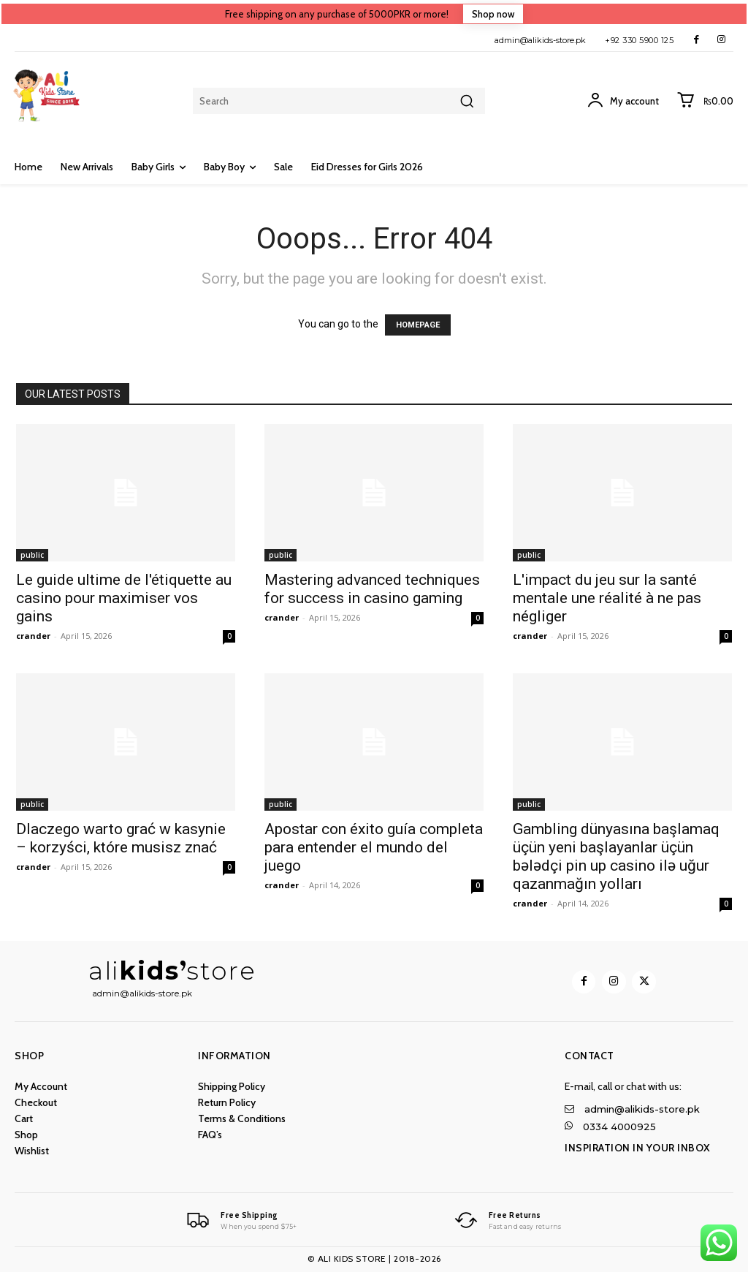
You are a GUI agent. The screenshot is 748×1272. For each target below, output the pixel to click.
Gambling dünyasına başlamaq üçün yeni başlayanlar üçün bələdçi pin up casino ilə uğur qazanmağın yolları (616, 856)
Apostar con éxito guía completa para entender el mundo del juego (373, 847)
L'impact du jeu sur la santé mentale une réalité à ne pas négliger (607, 598)
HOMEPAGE (418, 325)
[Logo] (240, 1220)
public (32, 555)
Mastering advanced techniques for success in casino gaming (372, 589)
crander (33, 635)
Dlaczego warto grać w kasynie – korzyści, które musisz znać (121, 838)
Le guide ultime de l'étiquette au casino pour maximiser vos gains (124, 598)
